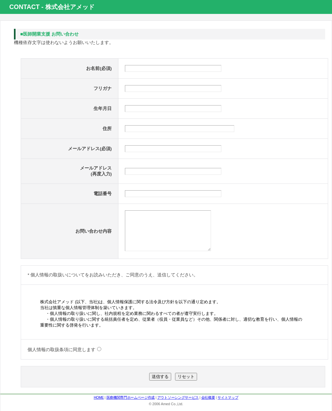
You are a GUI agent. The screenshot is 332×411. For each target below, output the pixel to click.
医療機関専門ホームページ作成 (130, 407)
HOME (99, 407)
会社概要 (208, 407)
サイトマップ (227, 407)
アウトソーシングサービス (178, 407)
